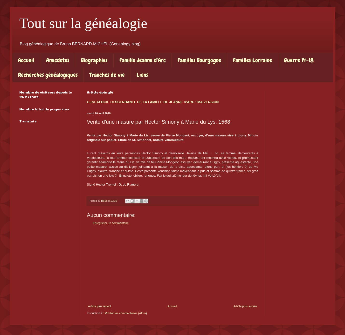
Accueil (26, 60)
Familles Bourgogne (199, 60)
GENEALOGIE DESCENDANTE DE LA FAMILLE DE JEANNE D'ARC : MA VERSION (153, 102)
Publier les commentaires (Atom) (126, 313)
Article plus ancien (245, 306)
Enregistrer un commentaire (111, 223)
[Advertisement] (172, 265)
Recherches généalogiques (48, 75)
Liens (142, 75)
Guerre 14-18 (299, 60)
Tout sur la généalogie (83, 23)
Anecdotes (57, 60)
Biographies (94, 60)
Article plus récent (99, 306)
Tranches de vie (107, 75)
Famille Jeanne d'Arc (142, 60)
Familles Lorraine (252, 60)
